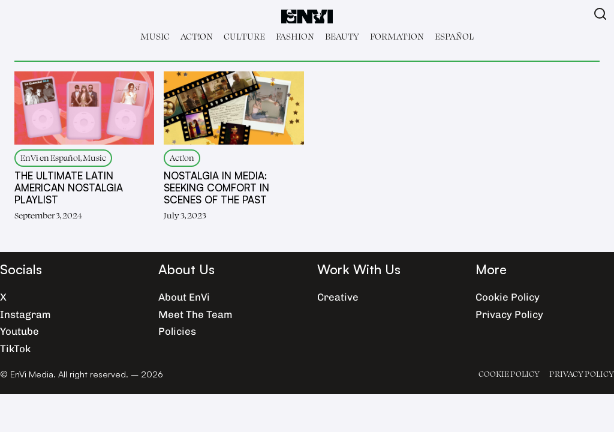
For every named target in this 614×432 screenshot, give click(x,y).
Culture (244, 36)
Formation (397, 36)
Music (155, 36)
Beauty (342, 36)
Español (454, 36)
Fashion (295, 36)
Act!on (196, 36)
